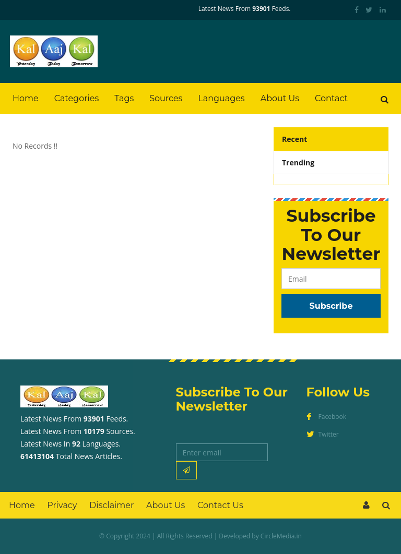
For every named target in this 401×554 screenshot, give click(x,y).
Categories (76, 98)
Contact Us (220, 505)
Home (26, 98)
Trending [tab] (298, 162)
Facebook (326, 416)
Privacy (62, 505)
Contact (331, 98)
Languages (221, 98)
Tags (124, 98)
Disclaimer (111, 505)
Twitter (322, 434)
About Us (280, 98)
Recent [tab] (294, 139)
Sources (165, 98)
